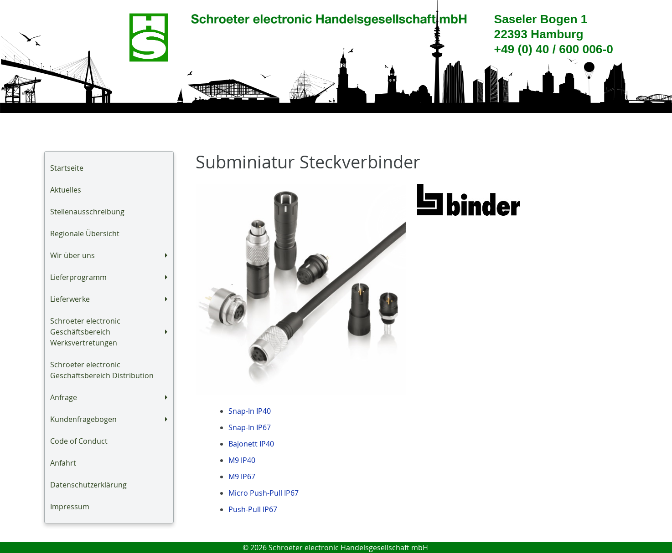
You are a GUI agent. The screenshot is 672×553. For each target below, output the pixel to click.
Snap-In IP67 (249, 427)
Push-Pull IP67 (252, 509)
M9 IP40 (241, 460)
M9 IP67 (241, 477)
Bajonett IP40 (251, 444)
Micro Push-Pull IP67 (263, 493)
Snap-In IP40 (249, 411)
